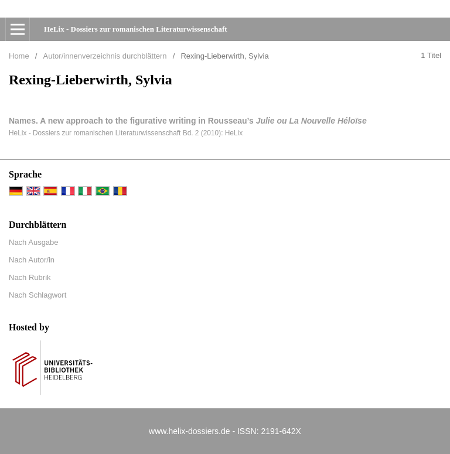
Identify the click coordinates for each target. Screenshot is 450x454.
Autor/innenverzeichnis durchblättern (105, 56)
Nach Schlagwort (37, 295)
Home (19, 56)
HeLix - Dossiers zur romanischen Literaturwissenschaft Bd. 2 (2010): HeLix (126, 133)
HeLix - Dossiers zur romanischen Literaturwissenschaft (135, 29)
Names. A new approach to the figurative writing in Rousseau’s (188, 120)
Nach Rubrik (30, 277)
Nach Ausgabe (34, 242)
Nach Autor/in (31, 259)
